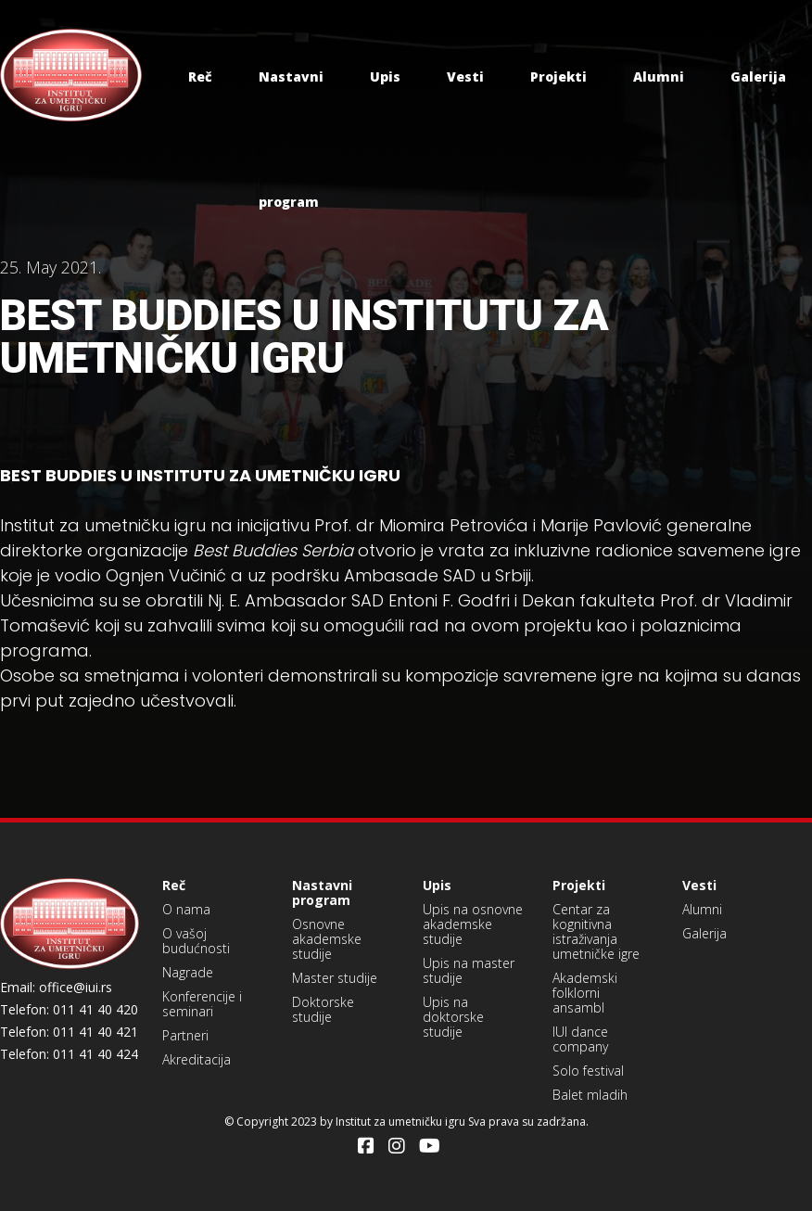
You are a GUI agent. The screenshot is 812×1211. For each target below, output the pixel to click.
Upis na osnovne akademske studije (473, 924)
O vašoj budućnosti (196, 940)
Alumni (658, 76)
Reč (200, 76)
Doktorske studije (323, 1009)
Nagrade (187, 972)
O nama (186, 909)
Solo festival (588, 1070)
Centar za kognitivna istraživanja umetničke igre (596, 931)
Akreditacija (196, 1059)
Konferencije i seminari (202, 1004)
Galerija (758, 76)
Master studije (334, 978)
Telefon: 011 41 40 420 (69, 1009)
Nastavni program (322, 892)
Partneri (185, 1035)
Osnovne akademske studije (327, 938)
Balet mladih (590, 1094)
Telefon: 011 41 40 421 (69, 1032)
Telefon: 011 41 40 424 (69, 1054)
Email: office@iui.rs (56, 987)
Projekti (558, 76)
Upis (385, 76)
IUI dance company (580, 1039)
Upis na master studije (468, 970)
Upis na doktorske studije (453, 1016)
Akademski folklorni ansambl (584, 992)
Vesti (465, 76)
